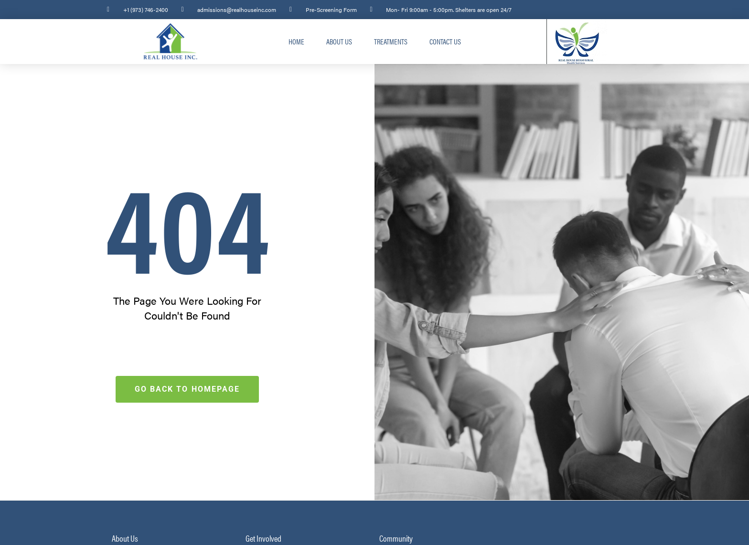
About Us (339, 41)
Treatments (390, 41)
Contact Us (445, 41)
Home (296, 41)
